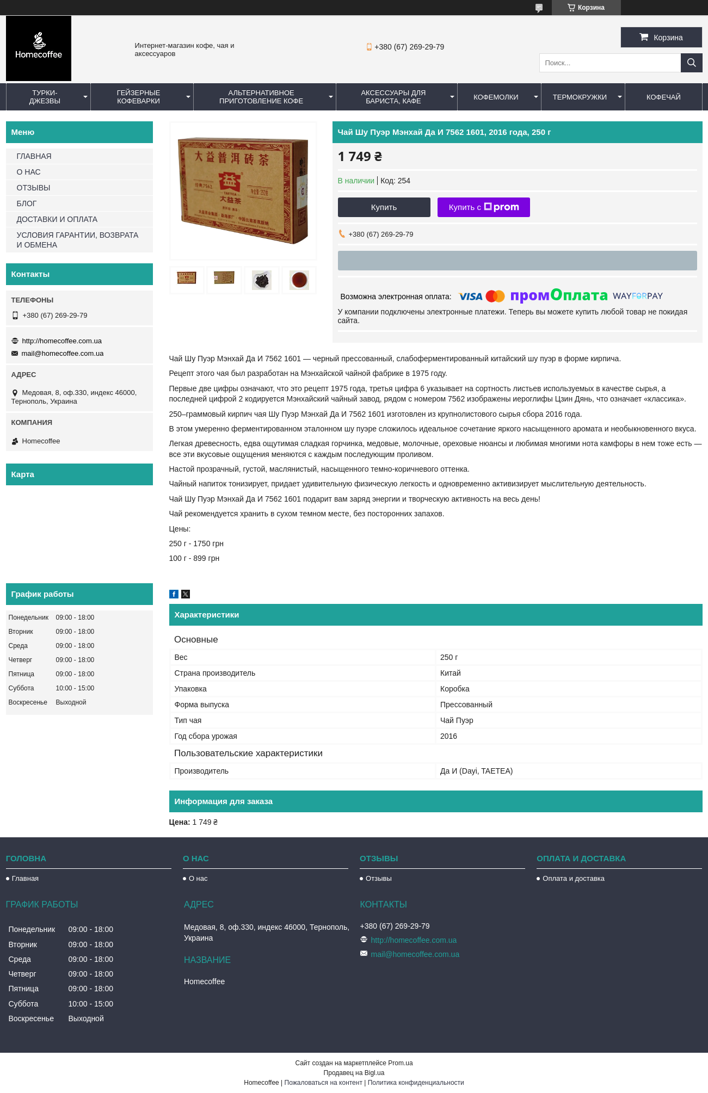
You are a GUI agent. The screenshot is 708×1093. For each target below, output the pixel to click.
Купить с (484, 207)
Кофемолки (495, 97)
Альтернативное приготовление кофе (261, 97)
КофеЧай (664, 97)
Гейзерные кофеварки (139, 97)
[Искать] (692, 62)
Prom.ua (400, 1063)
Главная (25, 878)
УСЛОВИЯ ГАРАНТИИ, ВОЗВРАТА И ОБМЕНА (78, 240)
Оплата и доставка (574, 878)
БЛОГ (27, 203)
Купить (384, 207)
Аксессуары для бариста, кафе (393, 97)
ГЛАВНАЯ (34, 156)
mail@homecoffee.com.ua (63, 353)
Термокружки (580, 97)
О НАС (29, 172)
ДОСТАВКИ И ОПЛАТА (57, 219)
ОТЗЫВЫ (34, 187)
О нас (198, 878)
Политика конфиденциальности (416, 1082)
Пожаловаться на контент (323, 1082)
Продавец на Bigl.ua (354, 1073)
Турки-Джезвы (44, 97)
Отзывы (379, 878)
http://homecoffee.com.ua (62, 341)
